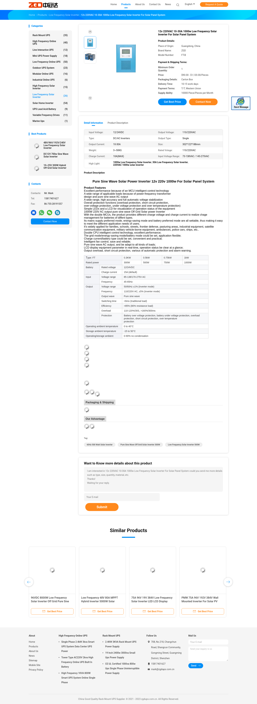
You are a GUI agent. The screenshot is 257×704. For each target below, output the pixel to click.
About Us (33, 651)
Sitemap (33, 660)
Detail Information (93, 123)
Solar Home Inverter (50, 103)
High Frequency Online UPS (50, 42)
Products (33, 646)
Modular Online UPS (50, 73)
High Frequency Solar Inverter (50, 87)
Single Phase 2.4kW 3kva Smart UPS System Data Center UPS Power (77, 646)
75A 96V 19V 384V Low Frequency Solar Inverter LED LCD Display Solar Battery (151, 601)
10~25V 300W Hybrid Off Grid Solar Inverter (55, 166)
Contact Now (50, 221)
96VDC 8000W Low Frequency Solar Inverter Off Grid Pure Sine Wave (50, 601)
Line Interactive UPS (50, 50)
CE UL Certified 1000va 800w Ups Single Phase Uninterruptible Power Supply (122, 668)
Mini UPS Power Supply (50, 56)
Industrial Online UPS (50, 79)
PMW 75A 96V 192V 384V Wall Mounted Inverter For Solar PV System (200, 601)
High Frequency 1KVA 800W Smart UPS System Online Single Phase (78, 678)
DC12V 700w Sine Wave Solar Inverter (56, 155)
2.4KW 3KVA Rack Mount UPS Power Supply (120, 644)
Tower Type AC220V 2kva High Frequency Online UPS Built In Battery (77, 662)
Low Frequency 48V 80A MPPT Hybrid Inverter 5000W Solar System (99, 601)
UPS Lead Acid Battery (50, 109)
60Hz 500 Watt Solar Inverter (100, 445)
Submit (102, 507)
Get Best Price (172, 101)
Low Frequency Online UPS (50, 62)
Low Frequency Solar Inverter (50, 95)
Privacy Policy (36, 669)
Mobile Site (34, 665)
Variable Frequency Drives (50, 115)
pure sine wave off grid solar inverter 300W (140, 445)
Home (32, 641)
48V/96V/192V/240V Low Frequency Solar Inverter (54, 145)
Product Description (118, 123)
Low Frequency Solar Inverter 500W (183, 445)
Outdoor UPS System (50, 67)
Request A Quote (214, 4)
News (32, 655)
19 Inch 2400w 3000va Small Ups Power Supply (120, 655)
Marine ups (50, 121)
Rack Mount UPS (50, 35)
